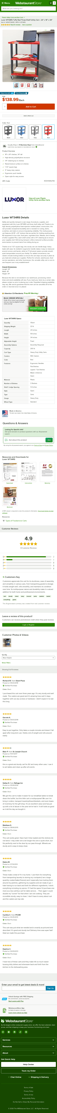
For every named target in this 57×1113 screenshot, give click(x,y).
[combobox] (28, 8)
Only (3, 96)
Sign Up (50, 988)
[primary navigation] (6, 3)
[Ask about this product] (28, 440)
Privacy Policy (49, 445)
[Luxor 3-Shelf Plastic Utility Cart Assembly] (28, 473)
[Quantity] (4, 107)
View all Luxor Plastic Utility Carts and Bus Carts (39, 199)
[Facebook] (14, 1032)
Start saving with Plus (16, 1001)
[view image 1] (7, 642)
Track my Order (29, 1071)
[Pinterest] (26, 1032)
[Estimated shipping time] (36, 147)
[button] (16, 85)
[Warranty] (47, 473)
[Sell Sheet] (9, 497)
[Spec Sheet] (9, 473)
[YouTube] (8, 1032)
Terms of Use (38, 445)
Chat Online (14, 1077)
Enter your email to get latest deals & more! (23, 985)
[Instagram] (3, 1032)
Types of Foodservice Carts (23, 521)
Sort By (4, 655)
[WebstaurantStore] (28, 1021)
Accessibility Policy (28, 1098)
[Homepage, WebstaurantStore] (28, 3)
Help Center (28, 1064)
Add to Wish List (28, 116)
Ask (49, 440)
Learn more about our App (17, 1013)
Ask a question (27, 25)
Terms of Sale (28, 1087)
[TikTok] (20, 1032)
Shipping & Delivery (39, 1077)
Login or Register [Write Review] (28, 625)
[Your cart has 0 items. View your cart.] (52, 3)
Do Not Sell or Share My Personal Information (28, 1102)
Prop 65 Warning (31, 293)
